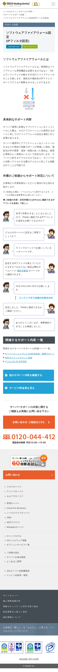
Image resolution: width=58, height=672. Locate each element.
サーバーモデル (14, 536)
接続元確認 (22, 270)
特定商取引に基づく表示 (15, 612)
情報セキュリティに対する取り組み (20, 606)
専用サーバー (13, 503)
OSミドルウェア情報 (17, 540)
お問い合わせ (13, 474)
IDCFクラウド (13, 522)
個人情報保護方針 (12, 601)
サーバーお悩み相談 (16, 557)
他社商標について (12, 617)
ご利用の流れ (13, 552)
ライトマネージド (15, 491)
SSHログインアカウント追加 (18, 358)
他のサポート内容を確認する (25, 375)
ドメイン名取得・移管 (17, 575)
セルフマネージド (15, 496)
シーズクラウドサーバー (18, 513)
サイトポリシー (11, 595)
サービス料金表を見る (22, 388)
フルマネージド (14, 487)
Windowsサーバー (15, 527)
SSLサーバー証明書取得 (18, 571)
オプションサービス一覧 (18, 545)
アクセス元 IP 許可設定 (16, 361)
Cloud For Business (16, 508)
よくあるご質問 (14, 561)
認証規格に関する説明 (29, 659)
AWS (9, 517)
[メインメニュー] (53, 4)
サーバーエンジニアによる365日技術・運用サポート (29, 354)
